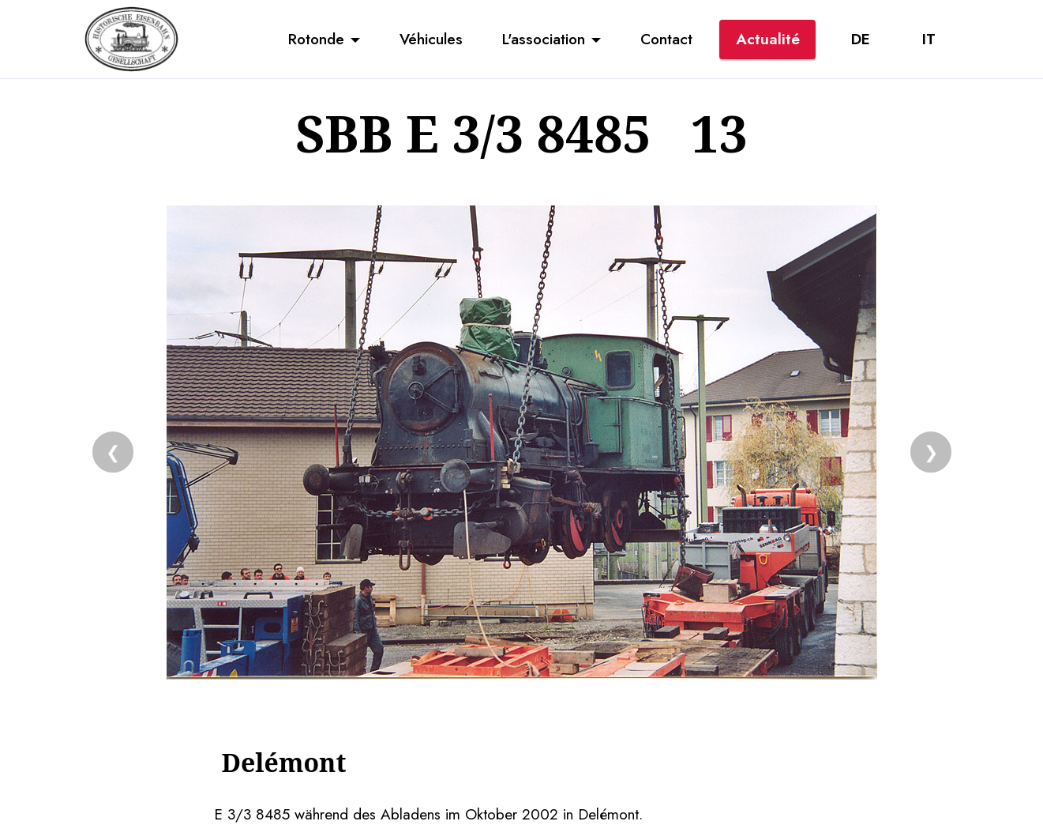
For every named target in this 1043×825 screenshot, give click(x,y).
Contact (666, 39)
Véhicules (431, 39)
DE (860, 39)
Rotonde (316, 39)
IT (929, 39)
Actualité (768, 39)
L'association (543, 39)
